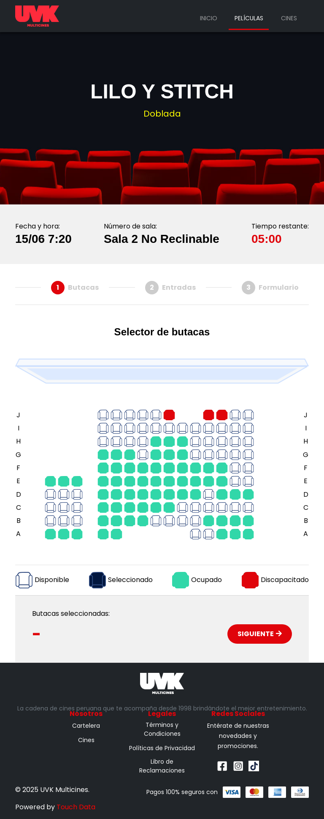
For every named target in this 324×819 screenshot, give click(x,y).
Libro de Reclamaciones (162, 766)
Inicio (208, 18)
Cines (289, 18)
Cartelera (86, 725)
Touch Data (76, 807)
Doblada (162, 114)
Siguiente (260, 634)
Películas (249, 18)
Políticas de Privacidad (162, 748)
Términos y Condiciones (162, 729)
